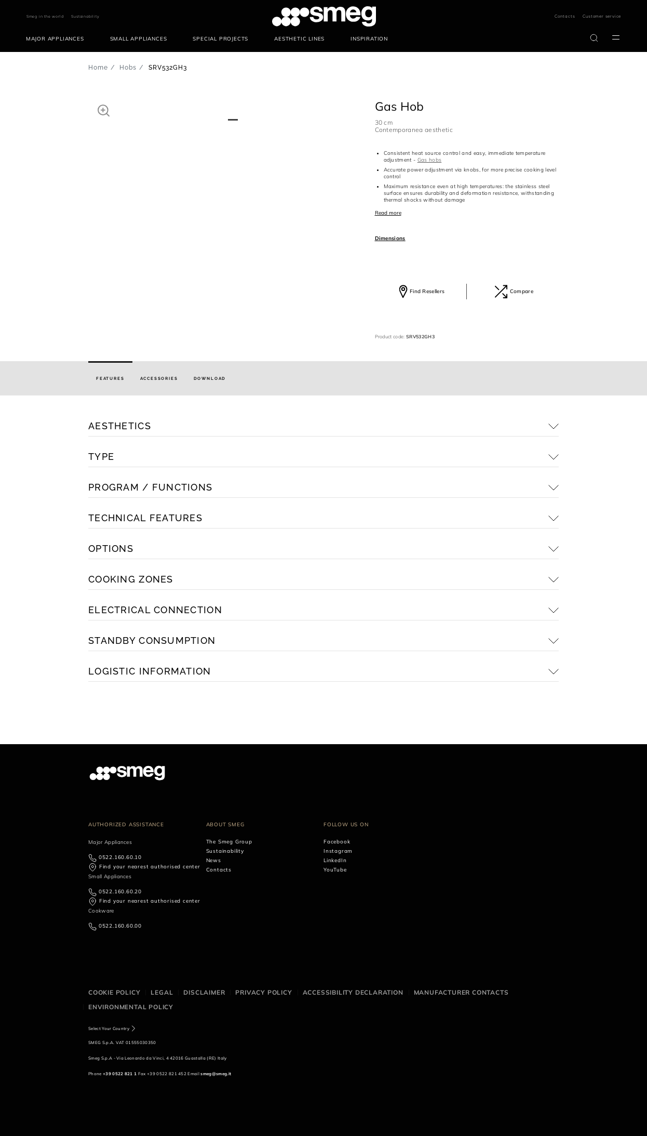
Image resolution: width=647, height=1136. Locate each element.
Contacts (565, 16)
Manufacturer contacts (461, 992)
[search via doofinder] (594, 38)
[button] (103, 110)
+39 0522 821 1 (120, 1073)
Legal (162, 992)
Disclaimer (204, 992)
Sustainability (85, 16)
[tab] (110, 378)
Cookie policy (114, 992)
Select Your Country (108, 1028)
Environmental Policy (130, 1007)
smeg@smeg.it (215, 1073)
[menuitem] (57, 39)
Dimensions (390, 238)
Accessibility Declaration (353, 992)
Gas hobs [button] (429, 159)
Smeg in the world (45, 16)
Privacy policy (263, 992)
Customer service (602, 16)
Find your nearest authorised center (149, 866)
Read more (388, 212)
